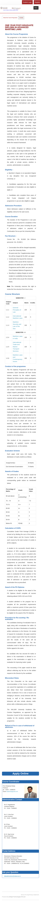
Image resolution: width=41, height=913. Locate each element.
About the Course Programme (10, 17)
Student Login (27, 2)
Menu (35, 8)
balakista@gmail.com (12, 791)
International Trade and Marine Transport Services (17, 346)
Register (37, 2)
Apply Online (20, 773)
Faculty (21, 17)
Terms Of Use (24, 895)
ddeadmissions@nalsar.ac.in (12, 876)
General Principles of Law (17, 310)
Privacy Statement (34, 895)
